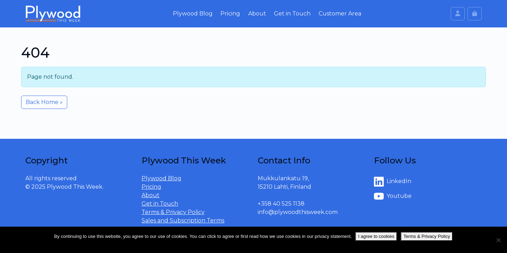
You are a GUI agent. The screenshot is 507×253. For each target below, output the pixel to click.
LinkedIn (392, 182)
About (257, 13)
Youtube (393, 196)
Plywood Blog (193, 13)
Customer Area (340, 13)
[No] (498, 240)
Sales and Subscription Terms (183, 220)
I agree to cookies (376, 236)
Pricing (230, 13)
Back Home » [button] (44, 102)
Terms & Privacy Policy (173, 212)
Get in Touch (292, 13)
